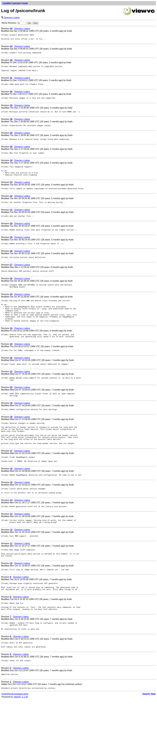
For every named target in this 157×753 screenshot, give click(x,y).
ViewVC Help (149, 747)
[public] (7, 3)
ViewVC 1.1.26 (21, 750)
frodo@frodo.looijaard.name (14, 747)
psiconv (17, 3)
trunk (25, 3)
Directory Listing (10, 17)
